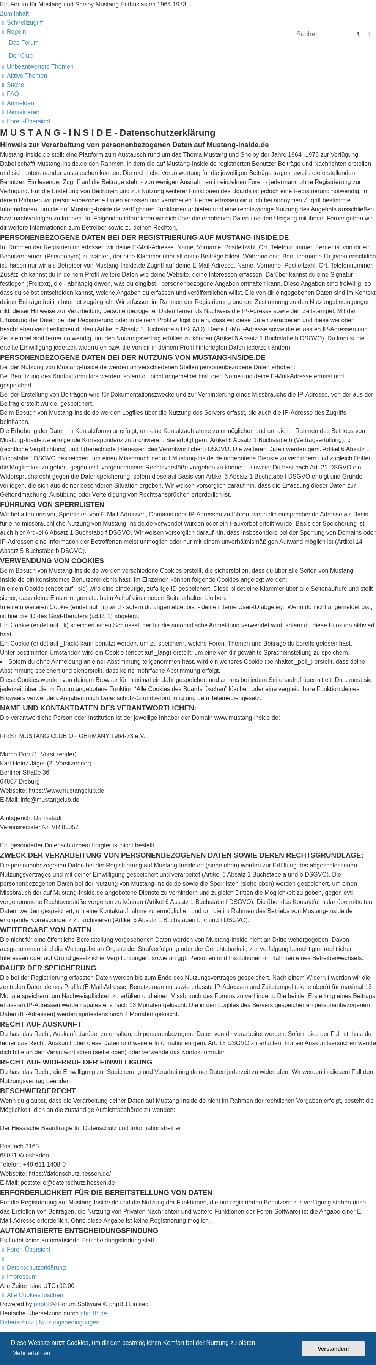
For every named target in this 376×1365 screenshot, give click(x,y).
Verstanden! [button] (333, 1349)
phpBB (43, 1304)
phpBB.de (93, 1313)
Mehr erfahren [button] (31, 1353)
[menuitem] (13, 31)
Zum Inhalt (14, 13)
